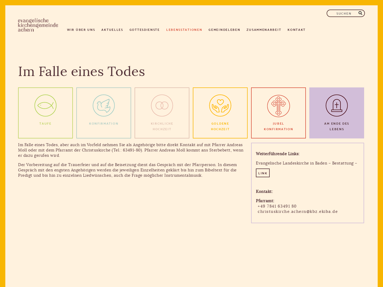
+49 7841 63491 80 (277, 206)
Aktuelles (112, 29)
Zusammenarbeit (264, 29)
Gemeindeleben (224, 29)
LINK (262, 173)
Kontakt (297, 29)
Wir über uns (81, 29)
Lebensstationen (184, 29)
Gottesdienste (145, 29)
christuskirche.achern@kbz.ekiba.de (298, 212)
